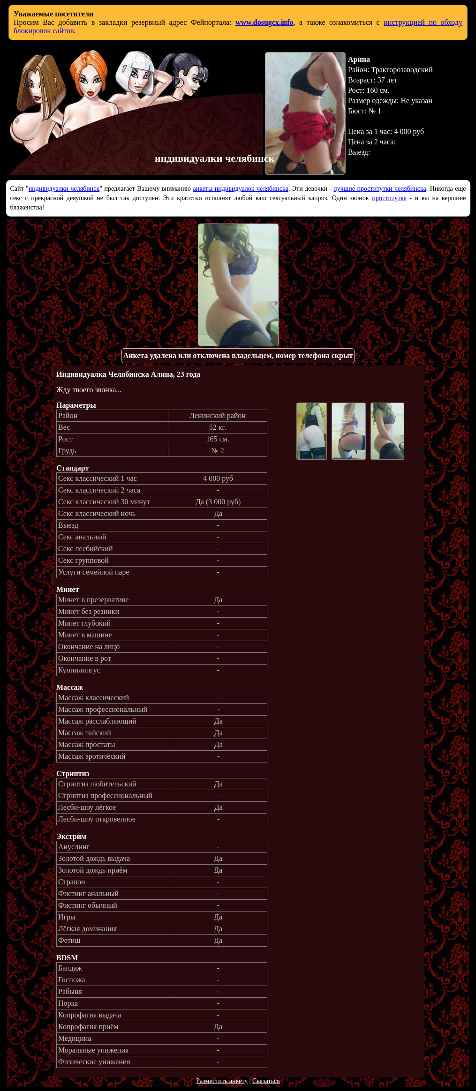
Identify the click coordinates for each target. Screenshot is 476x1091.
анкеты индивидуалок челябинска (240, 188)
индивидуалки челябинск (64, 188)
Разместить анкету (222, 1080)
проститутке (389, 198)
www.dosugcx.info (264, 22)
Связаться (266, 1080)
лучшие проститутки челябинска (380, 188)
